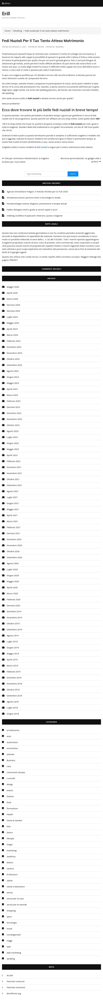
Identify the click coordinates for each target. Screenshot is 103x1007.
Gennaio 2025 (13, 311)
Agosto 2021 (13, 491)
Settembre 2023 (14, 365)
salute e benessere (16, 886)
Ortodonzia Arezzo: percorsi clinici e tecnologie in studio (34, 197)
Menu (6, 3)
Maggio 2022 (13, 449)
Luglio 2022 (12, 437)
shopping (11, 910)
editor (41, 47)
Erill (6, 13)
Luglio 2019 (12, 641)
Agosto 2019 (13, 635)
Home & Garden (14, 820)
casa (9, 766)
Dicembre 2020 (14, 539)
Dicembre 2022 (14, 413)
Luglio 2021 (12, 497)
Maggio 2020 (13, 581)
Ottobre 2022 (13, 425)
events (10, 790)
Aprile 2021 (12, 515)
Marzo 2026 (12, 299)
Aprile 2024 (12, 329)
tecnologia (12, 922)
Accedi (10, 975)
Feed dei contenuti (16, 981)
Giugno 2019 (13, 647)
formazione (12, 808)
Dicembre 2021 (14, 467)
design (10, 784)
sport (9, 916)
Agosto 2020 (13, 563)
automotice (12, 742)
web (9, 946)
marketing (11, 850)
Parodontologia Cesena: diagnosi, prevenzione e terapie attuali (37, 203)
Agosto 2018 (13, 701)
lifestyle (10, 838)
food (9, 802)
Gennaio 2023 (13, 407)
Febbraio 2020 (14, 599)
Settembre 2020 (14, 557)
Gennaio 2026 (13, 305)
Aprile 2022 (12, 455)
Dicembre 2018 (14, 677)
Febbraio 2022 (14, 461)
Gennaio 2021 (13, 533)
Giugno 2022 (13, 443)
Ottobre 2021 (13, 479)
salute (9, 880)
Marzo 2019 (12, 665)
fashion (10, 796)
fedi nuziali (42, 147)
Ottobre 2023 (13, 359)
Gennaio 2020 (13, 605)
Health (10, 814)
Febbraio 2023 (14, 401)
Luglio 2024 (12, 317)
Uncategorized (14, 934)
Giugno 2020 (13, 575)
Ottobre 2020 (13, 551)
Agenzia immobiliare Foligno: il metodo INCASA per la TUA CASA (37, 191)
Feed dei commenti (16, 987)
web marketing (14, 952)
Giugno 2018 (13, 713)
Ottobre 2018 (13, 689)
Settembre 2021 (14, 485)
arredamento (13, 730)
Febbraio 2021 (14, 527)
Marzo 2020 (12, 593)
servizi (10, 892)
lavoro (10, 832)
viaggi (9, 940)
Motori (10, 862)
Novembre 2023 (14, 353)
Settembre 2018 (14, 695)
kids (9, 826)
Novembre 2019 (14, 617)
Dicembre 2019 (14, 611)
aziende (10, 754)
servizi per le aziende (17, 904)
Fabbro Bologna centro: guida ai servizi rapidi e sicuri (32, 209)
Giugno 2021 (13, 503)
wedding (60, 47)
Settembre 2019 (14, 629)
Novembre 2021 (14, 473)
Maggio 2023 (13, 383)
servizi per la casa (15, 898)
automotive (12, 748)
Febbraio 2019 (14, 671)
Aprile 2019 (12, 659)
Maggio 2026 (13, 286)
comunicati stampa (16, 772)
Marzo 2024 (12, 335)
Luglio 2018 (12, 707)
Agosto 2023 (13, 371)
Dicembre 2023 (14, 347)
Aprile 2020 (12, 587)
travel (9, 928)
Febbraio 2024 (14, 341)
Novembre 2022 (14, 419)
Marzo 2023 (12, 395)
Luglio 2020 (12, 569)
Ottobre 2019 (13, 623)
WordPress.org (14, 993)
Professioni (12, 874)
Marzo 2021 (12, 521)
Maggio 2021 (13, 509)
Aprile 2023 (12, 389)
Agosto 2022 (13, 431)
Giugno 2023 (13, 377)
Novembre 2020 (14, 545)
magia (10, 844)
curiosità (11, 778)
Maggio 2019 (13, 653)
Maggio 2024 (13, 323)
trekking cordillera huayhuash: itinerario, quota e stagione (34, 215)
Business (11, 760)
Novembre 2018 (14, 683)
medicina (11, 856)
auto (9, 736)
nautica (10, 868)
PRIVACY (14, 260)
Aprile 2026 (12, 292)
